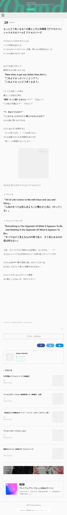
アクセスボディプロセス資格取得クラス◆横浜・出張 (22, 395)
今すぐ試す (31, 9)
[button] (3, 15)
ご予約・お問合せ (33, 336)
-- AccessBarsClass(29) (16, 322)
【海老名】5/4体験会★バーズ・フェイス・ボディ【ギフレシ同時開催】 (29, 413)
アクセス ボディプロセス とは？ (14, 431)
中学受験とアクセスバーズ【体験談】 (16, 376)
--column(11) (6, 322)
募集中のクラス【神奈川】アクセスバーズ (18, 450)
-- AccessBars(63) (27, 322)
